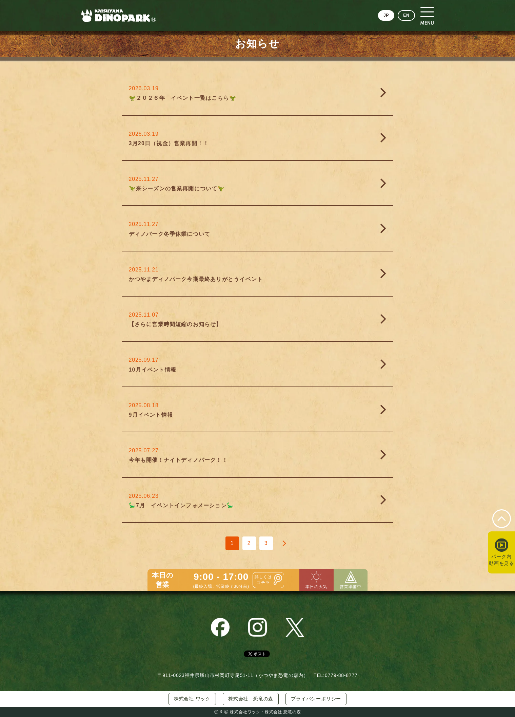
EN (406, 15)
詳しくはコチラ (263, 579)
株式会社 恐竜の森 (250, 698)
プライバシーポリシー (316, 698)
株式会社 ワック (192, 698)
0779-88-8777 (341, 675)
